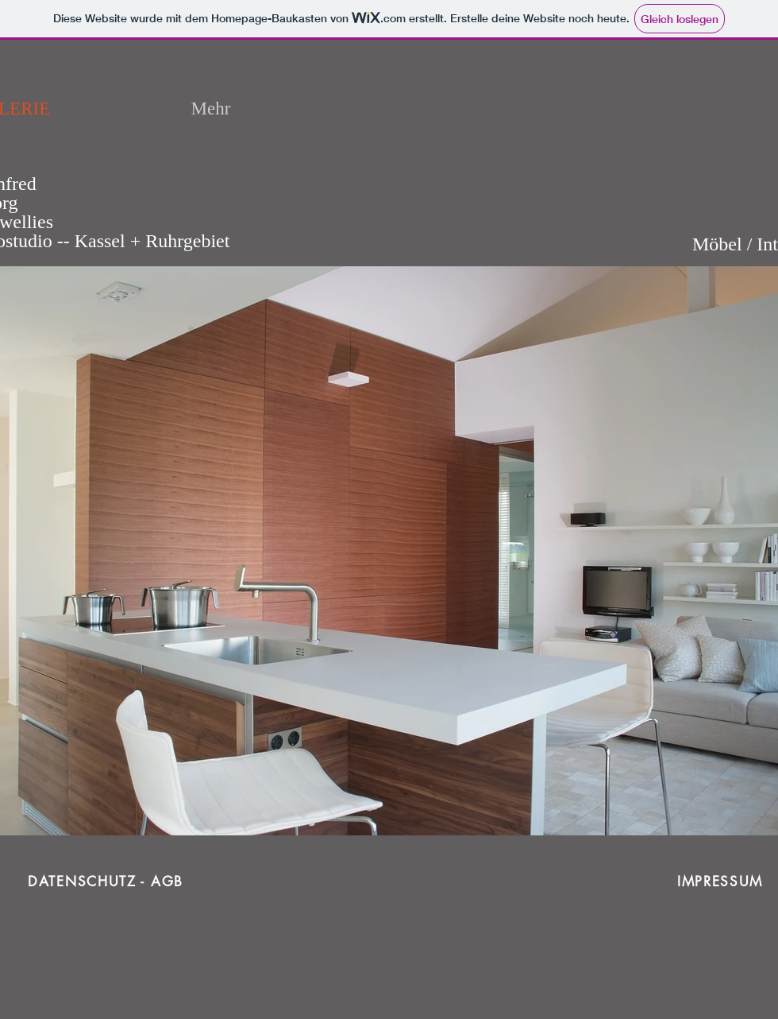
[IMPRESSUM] (721, 881)
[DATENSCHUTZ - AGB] (107, 881)
